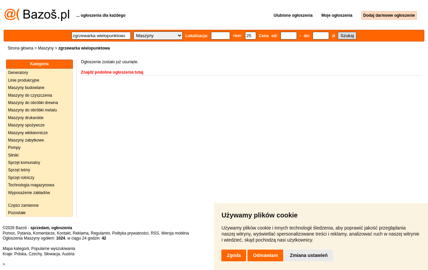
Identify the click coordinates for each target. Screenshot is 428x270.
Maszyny (46, 48)
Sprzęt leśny (19, 170)
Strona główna (20, 48)
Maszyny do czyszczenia (30, 95)
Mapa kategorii (16, 248)
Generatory (18, 72)
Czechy (34, 254)
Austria (68, 254)
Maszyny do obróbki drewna (33, 102)
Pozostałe (17, 212)
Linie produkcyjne (23, 80)
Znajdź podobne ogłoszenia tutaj (112, 72)
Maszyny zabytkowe (26, 140)
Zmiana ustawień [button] (309, 255)
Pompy (14, 147)
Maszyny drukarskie (25, 117)
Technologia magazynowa (31, 185)
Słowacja (52, 254)
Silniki (13, 155)
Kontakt (64, 233)
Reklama (80, 233)
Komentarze (44, 233)
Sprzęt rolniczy (21, 177)
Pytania (24, 233)
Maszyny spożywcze (26, 125)
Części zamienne (23, 205)
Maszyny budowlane (26, 87)
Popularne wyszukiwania (53, 248)
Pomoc (9, 233)
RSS (155, 233)
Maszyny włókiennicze (28, 132)
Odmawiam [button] (265, 255)
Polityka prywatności (130, 233)
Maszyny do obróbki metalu (32, 110)
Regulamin (100, 233)
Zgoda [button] (234, 255)
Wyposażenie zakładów (29, 192)
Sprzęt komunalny (24, 162)
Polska (20, 254)
